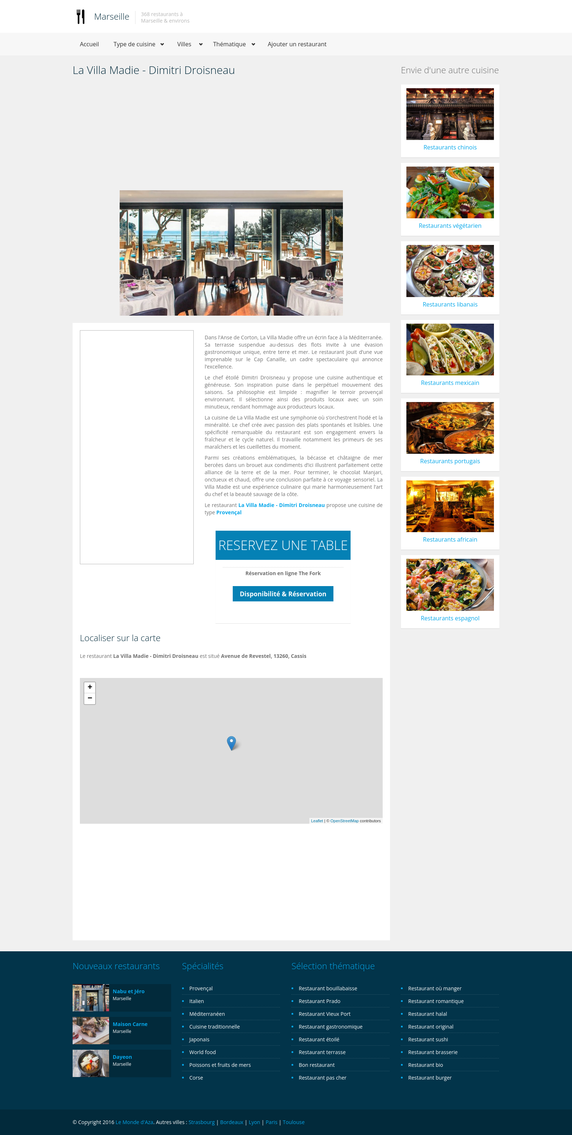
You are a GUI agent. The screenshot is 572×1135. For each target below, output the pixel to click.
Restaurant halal (427, 1013)
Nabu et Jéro (128, 991)
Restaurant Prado (319, 1001)
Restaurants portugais (450, 461)
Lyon (254, 1122)
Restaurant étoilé (319, 1039)
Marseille (112, 16)
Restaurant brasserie (433, 1052)
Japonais (199, 1039)
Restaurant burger (430, 1077)
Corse (196, 1077)
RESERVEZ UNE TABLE (283, 545)
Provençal (228, 512)
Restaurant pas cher (323, 1077)
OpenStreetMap (345, 821)
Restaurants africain (450, 539)
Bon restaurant (317, 1064)
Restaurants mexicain (450, 383)
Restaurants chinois (450, 147)
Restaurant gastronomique (331, 1026)
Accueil (89, 44)
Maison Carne (130, 1024)
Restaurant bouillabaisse (328, 988)
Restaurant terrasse (322, 1052)
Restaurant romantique (436, 1001)
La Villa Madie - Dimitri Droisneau (282, 505)
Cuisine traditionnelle (214, 1026)
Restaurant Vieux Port (325, 1013)
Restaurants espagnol (450, 618)
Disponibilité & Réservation (283, 593)
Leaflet (317, 821)
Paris (271, 1122)
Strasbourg (202, 1122)
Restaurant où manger (434, 988)
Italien (196, 1001)
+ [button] (90, 687)
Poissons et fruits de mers (220, 1064)
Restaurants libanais (450, 304)
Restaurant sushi (428, 1039)
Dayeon (122, 1056)
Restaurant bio (425, 1064)
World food (202, 1052)
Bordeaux (231, 1122)
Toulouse (294, 1122)
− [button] (90, 698)
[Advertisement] (231, 136)
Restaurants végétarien (450, 226)
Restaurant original (430, 1026)
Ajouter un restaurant (297, 44)
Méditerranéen (207, 1013)
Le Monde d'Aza (134, 1122)
